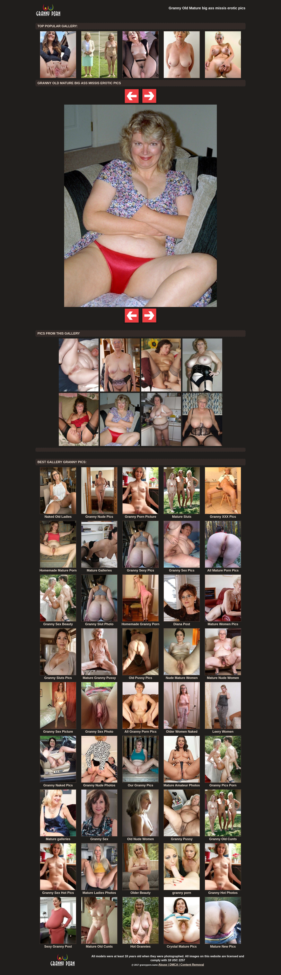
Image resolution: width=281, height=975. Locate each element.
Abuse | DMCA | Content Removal (181, 964)
